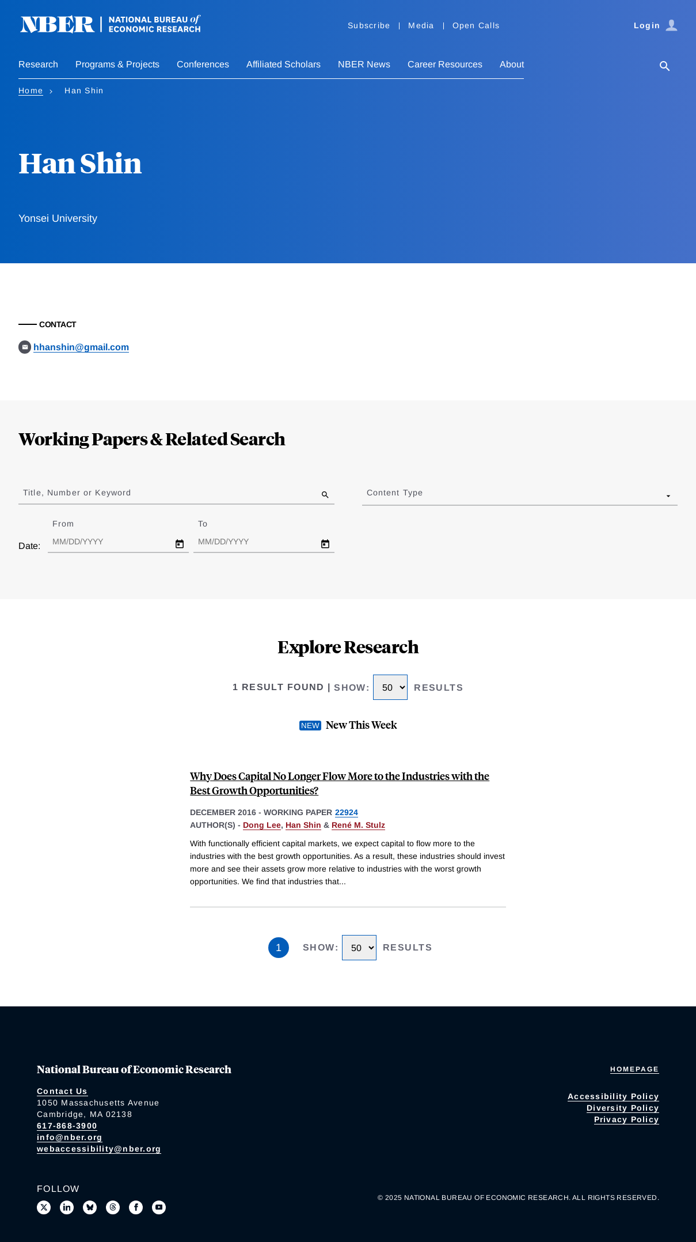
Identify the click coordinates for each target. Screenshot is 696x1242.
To (213, 523)
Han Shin (303, 825)
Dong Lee (262, 825)
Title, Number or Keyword (77, 492)
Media (421, 25)
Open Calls (476, 25)
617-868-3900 (67, 1125)
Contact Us (62, 1091)
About (512, 64)
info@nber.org (69, 1137)
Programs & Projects (117, 64)
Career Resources (445, 64)
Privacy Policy (627, 1119)
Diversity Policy (623, 1107)
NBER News (364, 64)
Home (30, 90)
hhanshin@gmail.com (81, 347)
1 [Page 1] (279, 947)
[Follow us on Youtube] (159, 1207)
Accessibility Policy (613, 1096)
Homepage (634, 1069)
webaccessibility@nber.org (99, 1148)
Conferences (203, 64)
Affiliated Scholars (283, 64)
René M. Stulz (358, 825)
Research (38, 64)
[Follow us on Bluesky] (90, 1207)
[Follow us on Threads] (113, 1207)
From (73, 523)
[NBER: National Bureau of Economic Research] (119, 30)
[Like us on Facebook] (136, 1207)
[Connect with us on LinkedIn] (67, 1207)
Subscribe (369, 25)
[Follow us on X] (44, 1207)
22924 (346, 812)
